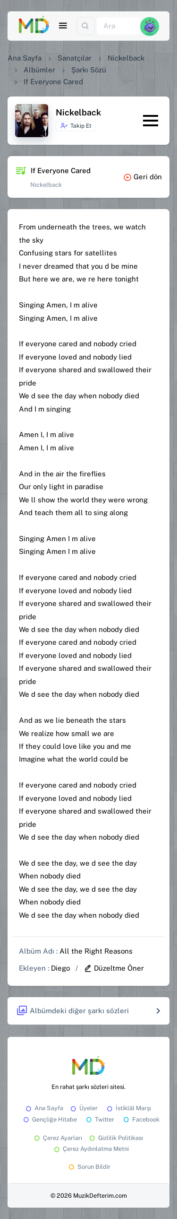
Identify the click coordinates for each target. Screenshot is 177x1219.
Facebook (141, 1119)
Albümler (39, 70)
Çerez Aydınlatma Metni (90, 1148)
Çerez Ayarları (57, 1137)
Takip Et (76, 126)
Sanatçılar (75, 58)
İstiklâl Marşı (128, 1108)
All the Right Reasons (96, 951)
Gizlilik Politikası (115, 1137)
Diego (60, 968)
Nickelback (126, 58)
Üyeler (83, 1108)
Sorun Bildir (88, 1166)
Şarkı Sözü (88, 70)
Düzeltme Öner (114, 968)
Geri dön (142, 177)
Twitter (99, 1119)
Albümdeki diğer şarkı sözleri (72, 1011)
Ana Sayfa (25, 58)
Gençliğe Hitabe (49, 1119)
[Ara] (118, 26)
